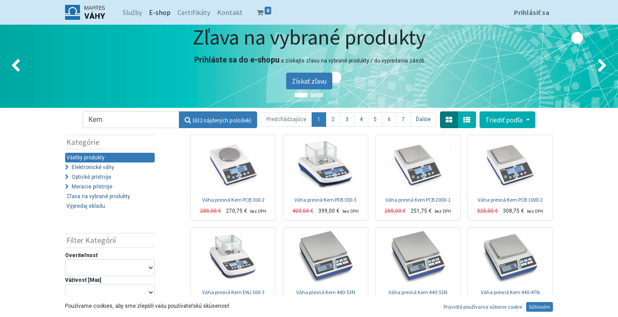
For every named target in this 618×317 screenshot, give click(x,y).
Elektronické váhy (93, 167)
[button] (507, 119)
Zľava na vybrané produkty (98, 196)
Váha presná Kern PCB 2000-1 (418, 199)
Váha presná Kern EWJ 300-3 (233, 292)
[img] (24, 66)
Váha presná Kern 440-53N (325, 292)
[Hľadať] (218, 119)
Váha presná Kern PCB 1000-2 (510, 199)
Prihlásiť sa (531, 12)
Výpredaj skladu (85, 206)
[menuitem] (132, 12)
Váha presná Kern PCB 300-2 (233, 199)
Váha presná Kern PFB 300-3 (325, 199)
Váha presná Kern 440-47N (510, 292)
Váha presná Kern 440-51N (418, 292)
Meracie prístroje (92, 187)
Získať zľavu (309, 81)
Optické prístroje (91, 177)
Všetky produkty (85, 158)
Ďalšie (423, 119)
